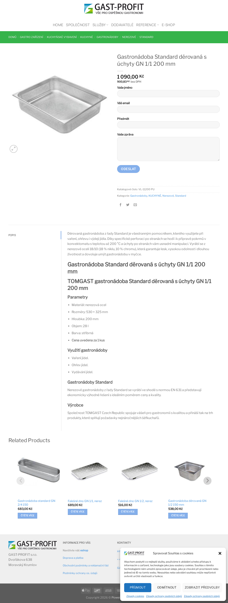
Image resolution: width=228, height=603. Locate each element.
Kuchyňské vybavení (62, 37)
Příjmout (138, 587)
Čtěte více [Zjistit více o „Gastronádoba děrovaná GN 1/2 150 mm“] (178, 515)
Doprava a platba (73, 557)
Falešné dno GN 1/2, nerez (135, 501)
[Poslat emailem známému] (135, 204)
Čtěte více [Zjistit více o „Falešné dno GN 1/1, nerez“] (77, 511)
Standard (146, 37)
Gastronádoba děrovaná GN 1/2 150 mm (187, 502)
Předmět (168, 124)
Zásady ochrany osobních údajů (164, 596)
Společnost (78, 24)
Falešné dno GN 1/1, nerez (85, 501)
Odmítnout (167, 587)
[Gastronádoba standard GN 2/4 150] (39, 471)
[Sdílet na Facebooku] (120, 204)
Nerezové (129, 37)
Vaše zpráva (168, 148)
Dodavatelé (122, 24)
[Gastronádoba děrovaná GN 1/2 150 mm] (189, 471)
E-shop (168, 24)
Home (58, 24)
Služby (100, 24)
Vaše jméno (168, 93)
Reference (147, 24)
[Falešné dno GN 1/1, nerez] (89, 471)
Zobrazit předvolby (202, 587)
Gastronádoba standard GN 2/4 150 (36, 502)
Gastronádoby (108, 37)
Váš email (168, 108)
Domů (12, 37)
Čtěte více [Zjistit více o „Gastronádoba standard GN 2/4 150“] (27, 515)
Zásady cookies (135, 596)
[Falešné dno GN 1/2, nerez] (139, 471)
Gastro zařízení (31, 37)
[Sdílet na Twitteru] (128, 204)
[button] (220, 553)
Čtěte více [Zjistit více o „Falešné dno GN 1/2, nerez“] (127, 511)
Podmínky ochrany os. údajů (80, 573)
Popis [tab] (12, 235)
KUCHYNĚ (86, 37)
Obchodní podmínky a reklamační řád (85, 565)
